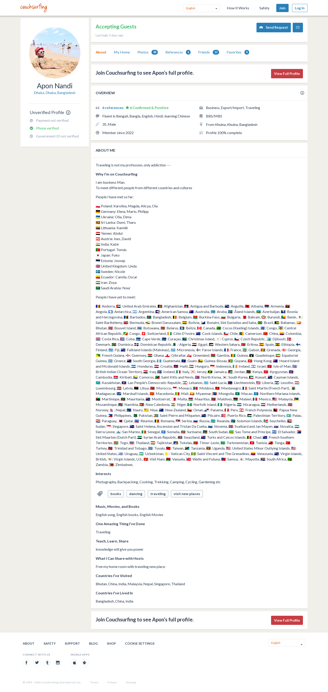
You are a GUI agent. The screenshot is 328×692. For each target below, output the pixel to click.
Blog (93, 643)
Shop (111, 643)
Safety (264, 8)
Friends (208, 52)
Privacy (112, 682)
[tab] (101, 52)
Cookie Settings (139, 643)
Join (282, 8)
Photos (147, 52)
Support (72, 643)
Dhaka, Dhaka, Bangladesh (54, 92)
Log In (300, 8)
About (101, 52)
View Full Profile (287, 73)
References (178, 52)
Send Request (273, 27)
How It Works (238, 8)
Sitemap (131, 682)
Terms (94, 682)
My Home (122, 52)
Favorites (238, 52)
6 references (113, 107)
